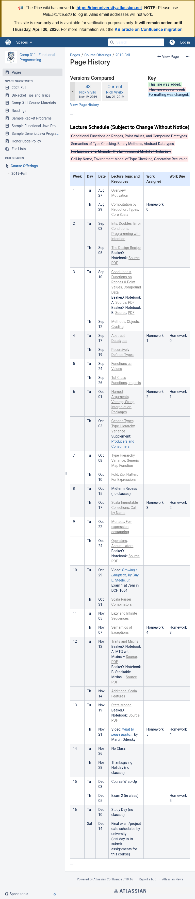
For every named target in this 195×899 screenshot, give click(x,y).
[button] (18, 894)
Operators (119, 541)
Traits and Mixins (124, 641)
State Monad (121, 705)
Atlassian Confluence (107, 879)
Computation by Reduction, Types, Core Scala (125, 209)
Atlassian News (172, 879)
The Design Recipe (125, 248)
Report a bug (147, 879)
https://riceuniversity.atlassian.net (109, 8)
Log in (185, 42)
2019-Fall (123, 55)
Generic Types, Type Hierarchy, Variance (123, 426)
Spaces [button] (22, 42)
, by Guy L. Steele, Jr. (125, 575)
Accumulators (122, 546)
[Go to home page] (8, 42)
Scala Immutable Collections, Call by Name (124, 507)
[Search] (112, 42)
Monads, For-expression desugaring (121, 527)
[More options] (187, 56)
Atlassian (130, 890)
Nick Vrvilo (87, 92)
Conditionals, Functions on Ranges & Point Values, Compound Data (126, 282)
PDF (114, 263)
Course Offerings (97, 55)
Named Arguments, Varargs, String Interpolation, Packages (122, 402)
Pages (75, 55)
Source (133, 258)
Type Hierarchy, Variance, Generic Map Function (125, 460)
